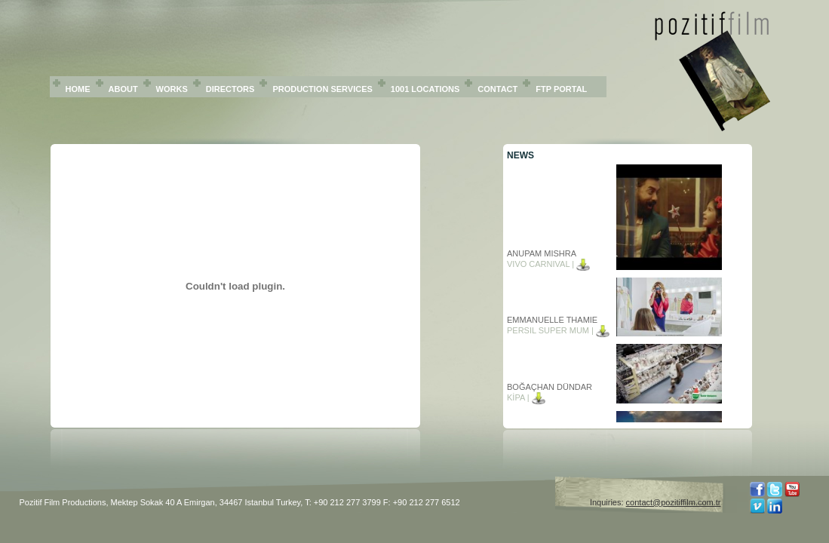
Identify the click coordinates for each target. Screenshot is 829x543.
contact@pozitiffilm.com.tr (673, 502)
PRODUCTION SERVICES (322, 89)
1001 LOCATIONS (425, 89)
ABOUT (123, 89)
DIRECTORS (230, 89)
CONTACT (497, 89)
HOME (78, 89)
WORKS (172, 89)
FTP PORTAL (561, 89)
